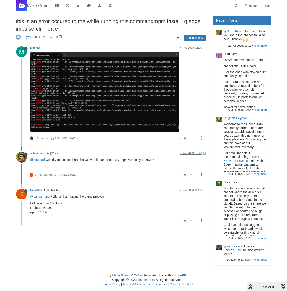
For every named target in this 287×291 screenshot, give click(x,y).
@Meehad (53, 153)
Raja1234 (36, 190)
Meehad (35, 47)
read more (260, 45)
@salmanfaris (52, 190)
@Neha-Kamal (234, 31)
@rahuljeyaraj (237, 118)
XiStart (138, 275)
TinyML (27, 37)
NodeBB (180, 275)
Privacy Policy (110, 284)
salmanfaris (37, 153)
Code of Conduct (181, 284)
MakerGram (120, 275)
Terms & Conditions (136, 284)
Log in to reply (194, 37)
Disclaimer (159, 284)
